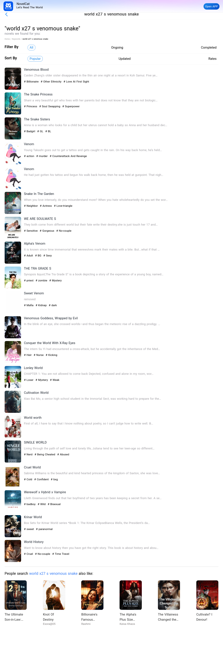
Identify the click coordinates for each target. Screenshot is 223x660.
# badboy (30, 504)
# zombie (41, 280)
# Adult (29, 255)
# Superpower (71, 106)
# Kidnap (41, 305)
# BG (38, 255)
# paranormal (44, 529)
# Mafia (29, 305)
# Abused (63, 454)
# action (29, 156)
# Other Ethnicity (51, 81)
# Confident (42, 479)
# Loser (29, 379)
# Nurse (39, 355)
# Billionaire (31, 81)
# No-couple (63, 230)
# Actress (46, 205)
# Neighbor (31, 205)
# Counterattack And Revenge (68, 156)
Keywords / (17, 39)
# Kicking (51, 355)
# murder (42, 156)
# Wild (42, 504)
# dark (53, 305)
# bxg (54, 479)
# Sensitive (31, 230)
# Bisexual (54, 504)
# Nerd (28, 454)
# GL (40, 131)
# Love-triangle (63, 205)
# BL (48, 131)
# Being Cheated (45, 454)
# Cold (28, 479)
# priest (29, 280)
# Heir (28, 355)
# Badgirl (30, 131)
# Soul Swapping (50, 106)
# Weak (54, 379)
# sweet (29, 529)
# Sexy (47, 255)
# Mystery (55, 280)
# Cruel (29, 553)
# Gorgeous (47, 230)
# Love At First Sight (76, 81)
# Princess (31, 106)
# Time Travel (60, 553)
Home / (8, 39)
